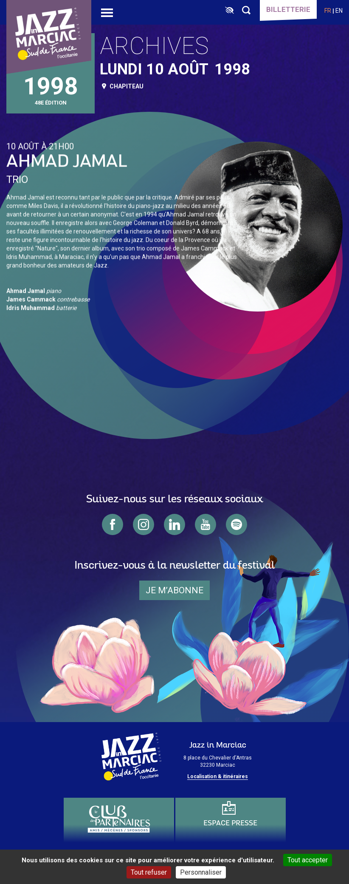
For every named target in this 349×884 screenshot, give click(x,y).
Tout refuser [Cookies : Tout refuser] (149, 872)
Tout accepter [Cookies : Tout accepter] (307, 860)
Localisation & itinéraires (217, 776)
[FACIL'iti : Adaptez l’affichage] (229, 10)
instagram (143, 524)
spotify (236, 524)
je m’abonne (174, 590)
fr (327, 10)
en (339, 10)
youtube (205, 524)
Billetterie (288, 9)
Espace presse (230, 823)
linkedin (174, 524)
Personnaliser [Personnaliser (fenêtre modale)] (201, 872)
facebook (112, 524)
